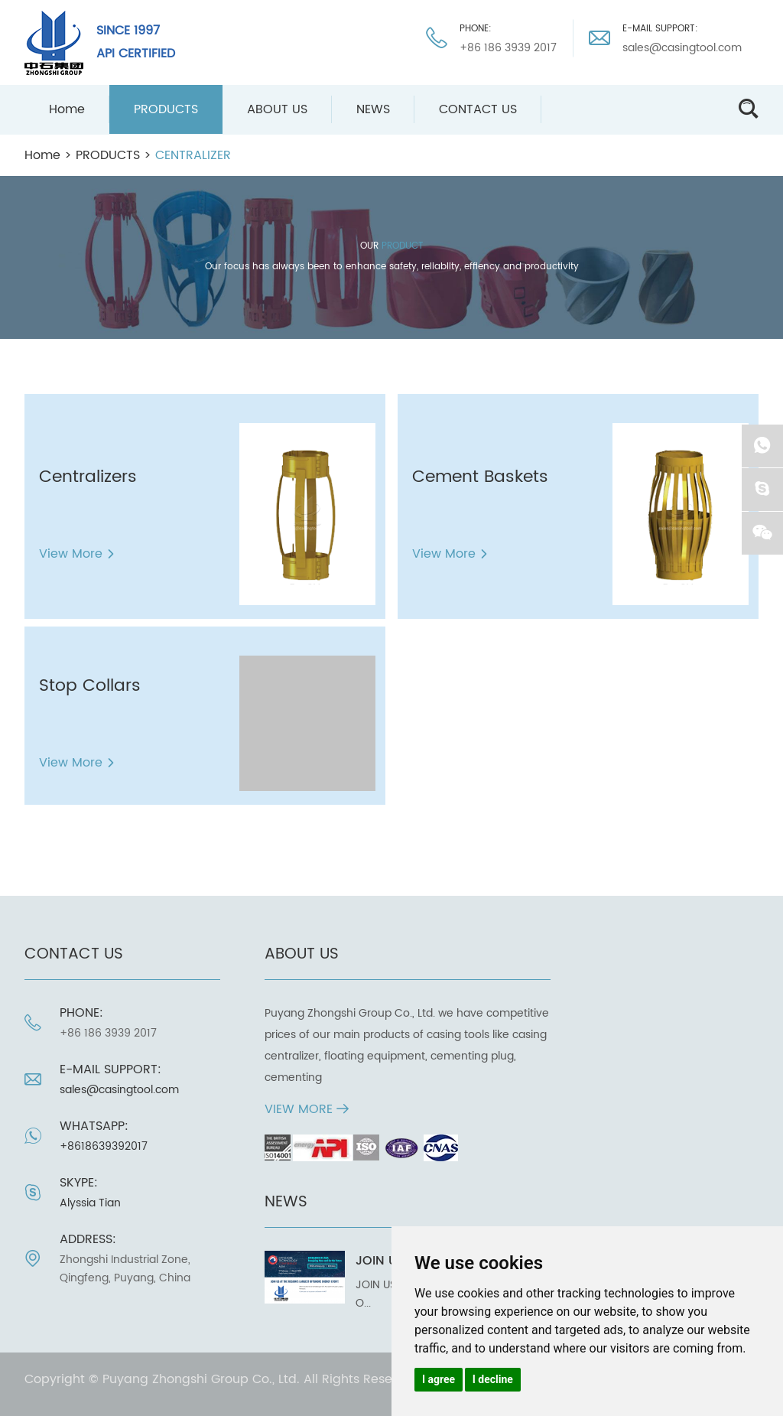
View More (77, 554)
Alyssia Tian (90, 1203)
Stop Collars (90, 686)
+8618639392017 (104, 1146)
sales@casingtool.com (682, 48)
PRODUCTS (166, 109)
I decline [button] (493, 1379)
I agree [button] (438, 1379)
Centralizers (88, 477)
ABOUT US (277, 109)
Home (67, 109)
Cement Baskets (480, 477)
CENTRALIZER (193, 155)
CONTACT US (478, 109)
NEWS (373, 109)
